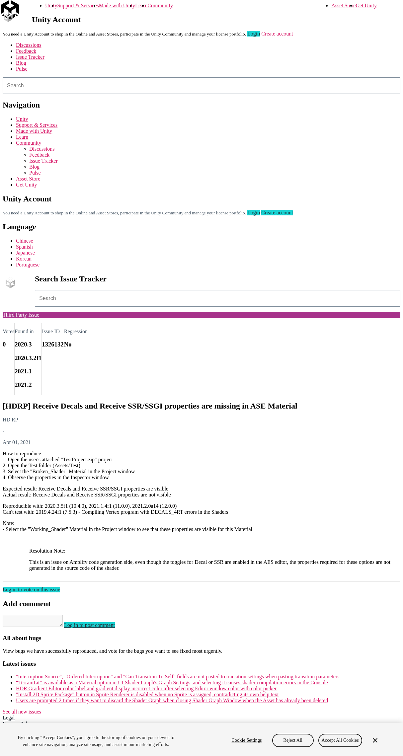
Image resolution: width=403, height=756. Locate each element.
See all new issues (22, 714)
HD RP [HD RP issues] (10, 419)
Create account (277, 34)
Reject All (292, 740)
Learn (141, 5)
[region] (201, 739)
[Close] (375, 740)
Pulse (22, 69)
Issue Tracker (30, 57)
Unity (51, 5)
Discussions (28, 45)
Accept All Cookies (340, 740)
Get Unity (366, 5)
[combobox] (201, 86)
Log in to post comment (96, 627)
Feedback (26, 51)
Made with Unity (117, 5)
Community (160, 5)
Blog (21, 63)
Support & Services (78, 5)
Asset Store (343, 5)
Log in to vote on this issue (31, 589)
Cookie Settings (246, 740)
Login (253, 34)
